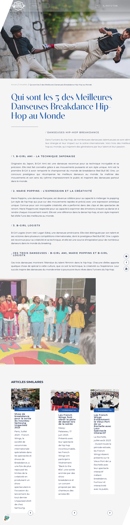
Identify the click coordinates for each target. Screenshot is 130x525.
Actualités (24, 85)
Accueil (14, 85)
